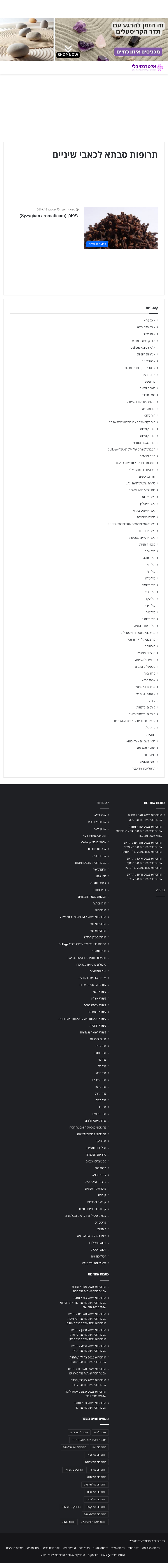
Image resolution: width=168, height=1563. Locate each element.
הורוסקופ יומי (147, 429)
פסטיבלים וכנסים (145, 666)
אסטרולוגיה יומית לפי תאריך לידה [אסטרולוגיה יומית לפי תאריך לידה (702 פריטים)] (89, 1439)
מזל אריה (150, 551)
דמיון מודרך (148, 395)
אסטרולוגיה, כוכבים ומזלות (139, 368)
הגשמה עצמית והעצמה (141, 402)
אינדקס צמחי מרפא (143, 341)
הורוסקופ (149, 415)
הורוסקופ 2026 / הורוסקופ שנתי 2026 (132, 422)
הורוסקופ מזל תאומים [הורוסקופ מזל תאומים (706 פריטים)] (95, 1514)
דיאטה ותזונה (147, 388)
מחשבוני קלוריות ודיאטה (140, 639)
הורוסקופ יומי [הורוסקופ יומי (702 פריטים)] (99, 1447)
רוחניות (151, 734)
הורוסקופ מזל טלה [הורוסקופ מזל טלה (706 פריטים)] (96, 1477)
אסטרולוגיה (148, 361)
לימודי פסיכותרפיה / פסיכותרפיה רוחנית (131, 524)
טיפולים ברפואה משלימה (140, 470)
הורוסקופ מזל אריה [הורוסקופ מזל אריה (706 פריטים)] (96, 1454)
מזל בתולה (149, 558)
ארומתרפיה (148, 374)
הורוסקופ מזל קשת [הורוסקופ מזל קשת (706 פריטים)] (96, 1506)
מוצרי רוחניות (147, 544)
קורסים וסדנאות (145, 707)
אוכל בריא (149, 320)
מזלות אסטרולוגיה (144, 626)
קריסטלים (149, 727)
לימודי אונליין (147, 503)
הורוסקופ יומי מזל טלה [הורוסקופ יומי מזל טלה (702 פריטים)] (74, 1447)
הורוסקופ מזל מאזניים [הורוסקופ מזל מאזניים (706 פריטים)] (95, 1484)
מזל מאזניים (148, 585)
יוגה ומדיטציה (147, 476)
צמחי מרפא (148, 680)
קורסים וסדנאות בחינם (141, 714)
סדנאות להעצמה (145, 660)
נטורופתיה (133, 1548)
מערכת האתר (68, 209)
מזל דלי (151, 571)
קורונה (151, 700)
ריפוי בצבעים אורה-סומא (140, 741)
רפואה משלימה (146, 748)
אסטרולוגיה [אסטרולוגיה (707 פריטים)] (100, 1432)
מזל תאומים (148, 619)
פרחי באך (149, 673)
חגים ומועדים (147, 456)
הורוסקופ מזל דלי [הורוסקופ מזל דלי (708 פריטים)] (73, 1469)
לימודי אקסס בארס (144, 510)
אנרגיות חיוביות (146, 354)
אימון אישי (149, 334)
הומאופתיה (148, 408)
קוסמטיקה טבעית (144, 694)
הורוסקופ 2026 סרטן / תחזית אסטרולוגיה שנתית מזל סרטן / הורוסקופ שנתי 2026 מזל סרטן (144, 863)
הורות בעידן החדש (144, 442)
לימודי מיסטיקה (146, 517)
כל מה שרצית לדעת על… (140, 483)
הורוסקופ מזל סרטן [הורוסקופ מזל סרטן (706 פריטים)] (96, 1492)
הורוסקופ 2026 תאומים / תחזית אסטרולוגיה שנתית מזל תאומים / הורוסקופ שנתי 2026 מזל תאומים (142, 847)
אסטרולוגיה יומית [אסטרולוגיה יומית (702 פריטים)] (79, 1432)
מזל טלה (150, 578)
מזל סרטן (150, 592)
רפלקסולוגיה (147, 761)
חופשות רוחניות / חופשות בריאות (135, 463)
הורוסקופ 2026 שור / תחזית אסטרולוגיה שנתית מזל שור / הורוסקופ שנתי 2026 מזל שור (139, 831)
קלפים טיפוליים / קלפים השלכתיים (134, 721)
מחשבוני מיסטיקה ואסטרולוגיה (137, 632)
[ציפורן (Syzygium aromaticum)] (121, 228)
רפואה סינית (147, 755)
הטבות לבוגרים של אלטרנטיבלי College (131, 449)
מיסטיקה (150, 646)
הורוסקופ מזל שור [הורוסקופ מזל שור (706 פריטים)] (71, 1506)
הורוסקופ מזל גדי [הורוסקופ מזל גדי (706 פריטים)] (97, 1469)
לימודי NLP (148, 497)
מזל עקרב (149, 598)
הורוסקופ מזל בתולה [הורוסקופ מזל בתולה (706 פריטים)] (95, 1462)
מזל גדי (151, 565)
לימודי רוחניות (147, 531)
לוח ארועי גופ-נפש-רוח (142, 490)
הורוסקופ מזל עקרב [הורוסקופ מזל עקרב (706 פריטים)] (96, 1499)
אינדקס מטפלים (15, 1548)
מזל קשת (150, 605)
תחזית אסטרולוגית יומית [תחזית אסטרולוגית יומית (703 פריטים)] (93, 1521)
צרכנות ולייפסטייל (144, 687)
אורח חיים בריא (146, 327)
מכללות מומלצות (146, 653)
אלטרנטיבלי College (143, 347)
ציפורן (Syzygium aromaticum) (49, 215)
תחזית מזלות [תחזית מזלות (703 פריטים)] (68, 1521)
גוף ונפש (150, 381)
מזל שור (150, 612)
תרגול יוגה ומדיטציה (143, 768)
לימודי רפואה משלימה (142, 537)
